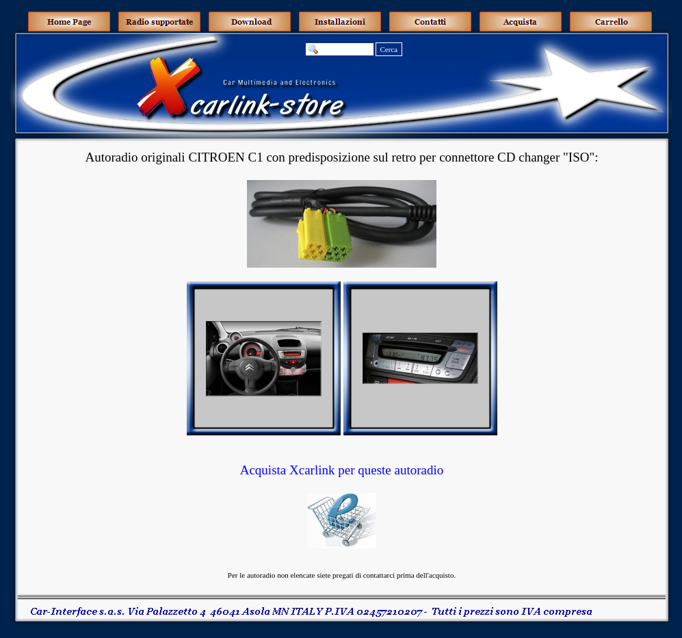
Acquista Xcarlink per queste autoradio (342, 470)
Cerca (389, 49)
